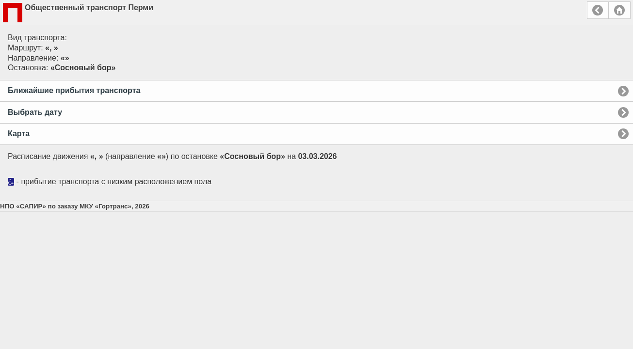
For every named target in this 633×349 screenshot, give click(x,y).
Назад (598, 10)
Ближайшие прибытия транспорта (74, 90)
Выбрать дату (35, 112)
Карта (19, 133)
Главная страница (619, 10)
